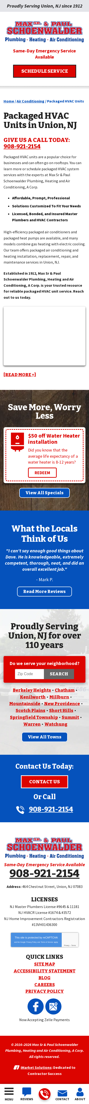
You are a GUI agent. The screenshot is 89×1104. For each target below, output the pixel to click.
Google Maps (53, 1006)
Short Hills (61, 710)
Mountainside (24, 703)
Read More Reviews (44, 591)
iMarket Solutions (36, 1067)
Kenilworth (33, 697)
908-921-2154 (44, 1094)
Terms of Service (47, 942)
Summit (70, 717)
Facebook (36, 1006)
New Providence (62, 703)
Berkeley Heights (32, 690)
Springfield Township (34, 717)
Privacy (66, 945)
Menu (9, 1099)
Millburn (59, 697)
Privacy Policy (31, 942)
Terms (73, 945)
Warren (32, 724)
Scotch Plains (30, 710)
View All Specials (44, 492)
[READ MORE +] (20, 375)
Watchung (55, 724)
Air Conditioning (30, 101)
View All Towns (44, 737)
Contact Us (44, 781)
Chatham (65, 690)
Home (9, 101)
